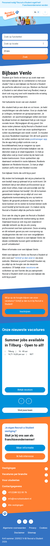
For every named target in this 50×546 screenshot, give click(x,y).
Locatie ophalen (44, 43)
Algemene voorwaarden (14, 528)
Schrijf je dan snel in (25, 258)
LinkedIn (25, 521)
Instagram (31, 521)
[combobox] (25, 36)
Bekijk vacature (25, 389)
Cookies (43, 528)
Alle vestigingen (15, 505)
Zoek (25, 57)
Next (29, 401)
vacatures (31, 267)
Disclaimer (19, 532)
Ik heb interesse (25, 456)
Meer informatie (25, 448)
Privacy (32, 528)
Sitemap (32, 532)
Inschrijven (25, 311)
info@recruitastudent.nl (19, 498)
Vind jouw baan (25, 410)
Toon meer (25, 468)
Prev (21, 401)
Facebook (19, 521)
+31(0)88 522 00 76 (17, 492)
